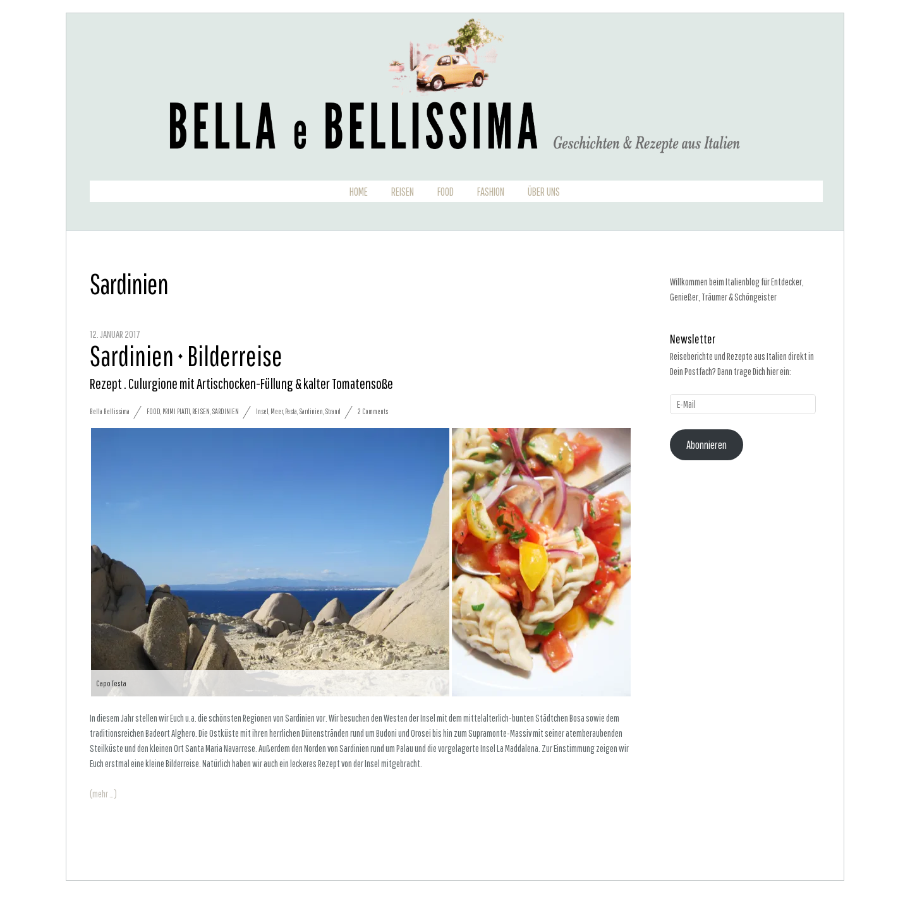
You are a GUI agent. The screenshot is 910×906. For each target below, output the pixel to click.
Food (445, 192)
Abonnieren (706, 444)
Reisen (402, 192)
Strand (333, 411)
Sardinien (225, 411)
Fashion (490, 192)
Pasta (291, 411)
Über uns (544, 192)
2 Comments (373, 411)
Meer (276, 411)
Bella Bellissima (110, 411)
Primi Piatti (176, 411)
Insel (262, 411)
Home (358, 192)
